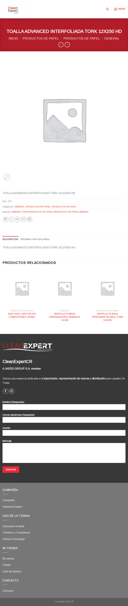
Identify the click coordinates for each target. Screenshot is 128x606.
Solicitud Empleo (12, 506)
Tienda (6, 564)
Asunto (64, 432)
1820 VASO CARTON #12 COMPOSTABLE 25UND (22, 315)
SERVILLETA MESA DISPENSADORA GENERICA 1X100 (64, 316)
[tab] (10, 239)
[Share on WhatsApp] (5, 219)
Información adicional (35, 239)
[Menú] (120, 9)
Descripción (10, 239)
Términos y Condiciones (16, 532)
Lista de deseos (11, 571)
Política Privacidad (13, 539)
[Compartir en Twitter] (17, 219)
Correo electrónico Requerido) (64, 419)
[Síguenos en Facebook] (5, 391)
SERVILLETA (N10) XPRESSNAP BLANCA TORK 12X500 (107, 316)
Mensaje (64, 452)
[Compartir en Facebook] (11, 219)
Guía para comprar (13, 526)
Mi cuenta (8, 558)
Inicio (13, 38)
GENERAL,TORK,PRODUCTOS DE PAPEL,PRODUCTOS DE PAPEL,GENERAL (50, 212)
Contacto (8, 590)
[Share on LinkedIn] (29, 219)
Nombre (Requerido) (64, 406)
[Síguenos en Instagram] (11, 391)
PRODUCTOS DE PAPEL (40, 38)
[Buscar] (107, 9)
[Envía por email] (23, 219)
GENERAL (111, 38)
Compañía (8, 500)
